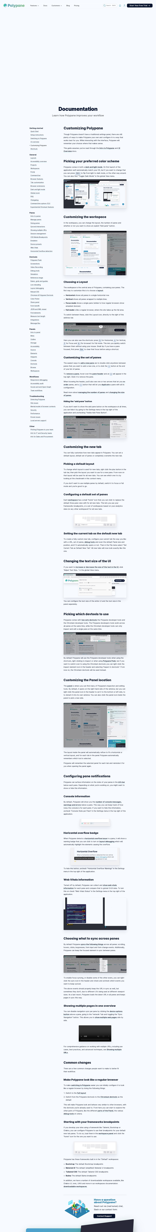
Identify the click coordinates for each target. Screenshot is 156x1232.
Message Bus (35, 323)
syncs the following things (92, 944)
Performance (35, 413)
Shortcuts (34, 149)
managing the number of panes (91, 392)
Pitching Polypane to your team (42, 429)
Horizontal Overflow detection (41, 251)
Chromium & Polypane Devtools (42, 295)
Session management (38, 233)
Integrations (35, 320)
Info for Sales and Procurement (42, 436)
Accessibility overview (39, 161)
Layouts (33, 158)
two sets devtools (89, 620)
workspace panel (105, 1133)
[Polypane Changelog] (120, 5)
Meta (32, 336)
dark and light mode (93, 167)
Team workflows (36, 390)
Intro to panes (36, 216)
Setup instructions (37, 135)
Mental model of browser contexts (43, 406)
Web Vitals (34, 248)
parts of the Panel (105, 1111)
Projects (34, 165)
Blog (68, 5)
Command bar (36, 175)
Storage (33, 343)
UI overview (35, 142)
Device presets (36, 244)
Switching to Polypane (39, 138)
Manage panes (36, 219)
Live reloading (36, 285)
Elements (34, 353)
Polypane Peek (36, 260)
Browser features (37, 179)
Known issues (35, 417)
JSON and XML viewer (38, 309)
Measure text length (38, 316)
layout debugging (106, 841)
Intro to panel (35, 332)
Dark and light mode (38, 189)
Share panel (35, 302)
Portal (33, 172)
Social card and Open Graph (41, 387)
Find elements (36, 313)
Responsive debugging (39, 380)
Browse (33, 367)
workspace (73, 500)
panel (69, 686)
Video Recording (37, 267)
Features (34, 6)
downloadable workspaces (75, 1186)
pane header (97, 374)
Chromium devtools (108, 1097)
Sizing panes (35, 223)
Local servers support (38, 420)
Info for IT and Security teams (41, 433)
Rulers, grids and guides (39, 281)
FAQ (32, 196)
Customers (57, 6)
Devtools (34, 364)
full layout (81, 1093)
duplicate (106, 385)
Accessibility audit (37, 383)
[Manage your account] (124, 5)
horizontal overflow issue (96, 838)
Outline (33, 339)
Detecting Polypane (38, 399)
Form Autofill (35, 306)
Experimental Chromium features (42, 207)
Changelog (34, 200)
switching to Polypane (80, 1085)
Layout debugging (37, 288)
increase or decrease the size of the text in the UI (97, 567)
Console (34, 360)
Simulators (34, 274)
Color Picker (35, 299)
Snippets (34, 357)
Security (34, 410)
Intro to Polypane (106, 148)
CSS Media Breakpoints (39, 237)
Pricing (76, 5)
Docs (45, 5)
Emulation (34, 241)
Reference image (37, 278)
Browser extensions (38, 186)
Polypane (14, 5)
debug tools (89, 542)
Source (33, 350)
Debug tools (35, 271)
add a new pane (87, 363)
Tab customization (37, 182)
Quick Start (35, 131)
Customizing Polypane (39, 145)
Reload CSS (35, 292)
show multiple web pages (106, 1017)
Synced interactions (38, 226)
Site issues (34, 403)
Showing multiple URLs (39, 230)
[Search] (110, 5)
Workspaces (35, 168)
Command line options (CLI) (40, 203)
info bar (121, 782)
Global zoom (35, 193)
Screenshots (35, 264)
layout (100, 290)
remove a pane (72, 374)
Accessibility (35, 346)
